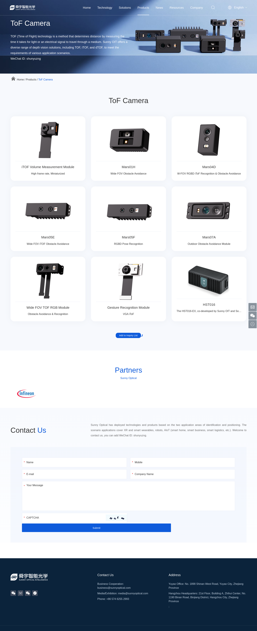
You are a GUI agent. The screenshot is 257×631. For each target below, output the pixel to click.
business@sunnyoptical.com (114, 578)
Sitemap (107, 623)
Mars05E (48, 237)
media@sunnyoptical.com (133, 584)
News (159, 7)
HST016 (209, 304)
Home (87, 7)
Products (143, 7)
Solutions (125, 7)
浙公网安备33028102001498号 (155, 623)
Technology (104, 7)
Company (196, 7)
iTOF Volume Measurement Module (48, 167)
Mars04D (209, 167)
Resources (177, 7)
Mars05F (128, 237)
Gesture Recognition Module (128, 307)
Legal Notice (179, 623)
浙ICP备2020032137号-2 (125, 623)
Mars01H (128, 167)
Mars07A (209, 237)
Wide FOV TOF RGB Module (48, 307)
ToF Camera (45, 79)
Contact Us (105, 565)
